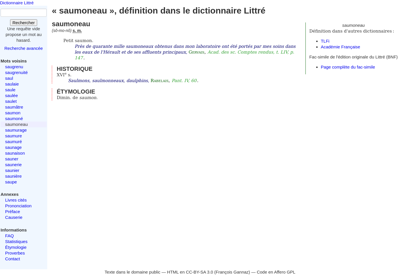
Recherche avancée (23, 48)
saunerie (13, 164)
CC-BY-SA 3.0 (199, 272)
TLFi (325, 41)
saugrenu (14, 66)
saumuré (13, 141)
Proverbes (15, 253)
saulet (11, 101)
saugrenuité (16, 72)
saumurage (16, 130)
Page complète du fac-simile (348, 67)
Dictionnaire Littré (17, 2)
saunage (13, 147)
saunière (13, 176)
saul (9, 78)
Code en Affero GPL (276, 272)
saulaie (12, 83)
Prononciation (18, 205)
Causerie (13, 217)
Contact (12, 258)
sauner (11, 158)
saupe (11, 181)
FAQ (9, 235)
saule (10, 89)
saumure (13, 135)
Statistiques (16, 241)
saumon (12, 112)
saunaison (15, 153)
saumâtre (14, 107)
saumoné (14, 118)
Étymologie (15, 247)
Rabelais (159, 80)
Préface (12, 211)
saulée (11, 95)
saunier (12, 170)
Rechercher (23, 22)
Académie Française (340, 46)
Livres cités (16, 200)
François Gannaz (232, 272)
